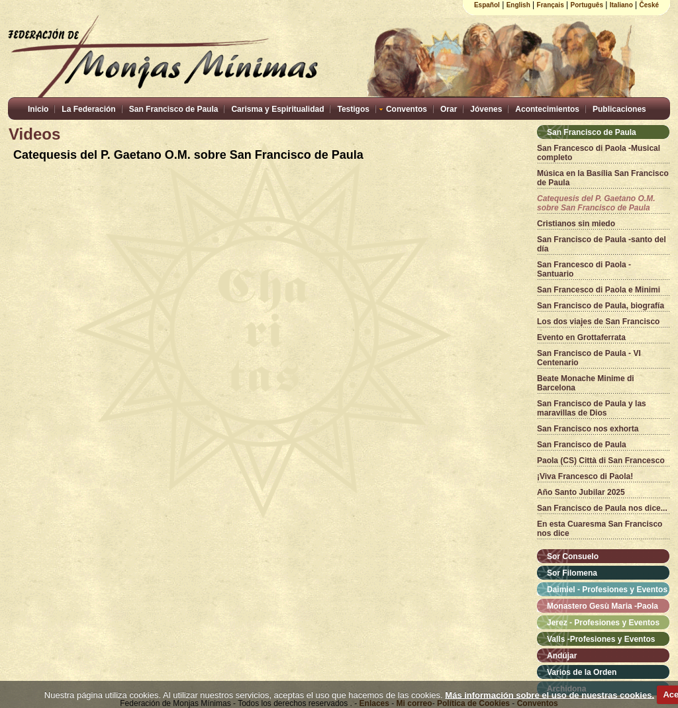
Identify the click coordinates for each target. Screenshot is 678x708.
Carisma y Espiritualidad (277, 109)
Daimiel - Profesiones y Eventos (607, 589)
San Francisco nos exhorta (587, 428)
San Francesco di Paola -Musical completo (598, 153)
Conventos (406, 109)
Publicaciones (619, 109)
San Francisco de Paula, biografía (600, 305)
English (518, 5)
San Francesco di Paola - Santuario (584, 269)
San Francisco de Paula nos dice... (602, 508)
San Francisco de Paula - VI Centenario (589, 358)
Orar (448, 109)
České (649, 5)
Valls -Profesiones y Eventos (601, 639)
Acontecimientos (547, 109)
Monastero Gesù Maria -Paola (602, 606)
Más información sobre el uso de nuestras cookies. (549, 694)
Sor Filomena (572, 573)
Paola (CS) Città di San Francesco (601, 460)
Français (550, 5)
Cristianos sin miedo (576, 223)
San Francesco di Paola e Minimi (598, 289)
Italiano (621, 5)
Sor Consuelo (573, 556)
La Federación (88, 109)
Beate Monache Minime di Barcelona (585, 383)
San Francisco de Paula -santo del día (601, 244)
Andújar (562, 655)
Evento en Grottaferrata (581, 337)
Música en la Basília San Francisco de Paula (603, 178)
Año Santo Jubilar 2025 (581, 492)
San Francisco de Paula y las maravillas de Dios (591, 408)
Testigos (353, 109)
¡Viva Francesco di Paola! (585, 476)
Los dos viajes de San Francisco (598, 321)
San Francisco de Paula (173, 109)
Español (487, 5)
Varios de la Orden (581, 672)
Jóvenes (486, 109)
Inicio (38, 109)
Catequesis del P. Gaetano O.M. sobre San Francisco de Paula (596, 203)
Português (587, 5)
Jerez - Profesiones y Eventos (603, 622)
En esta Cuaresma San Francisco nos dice (599, 528)
